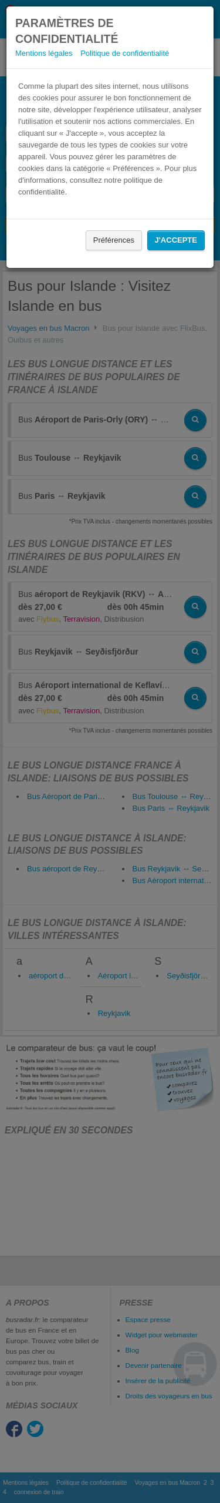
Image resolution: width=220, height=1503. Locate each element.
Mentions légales (44, 53)
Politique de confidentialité (124, 53)
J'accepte (176, 240)
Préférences (113, 240)
